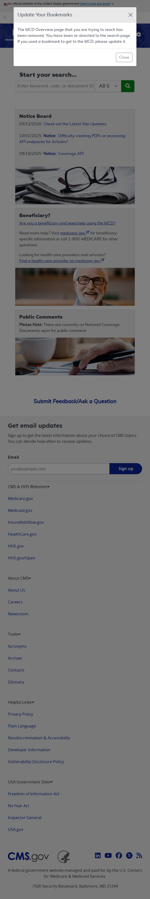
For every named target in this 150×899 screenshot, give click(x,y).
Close (124, 57)
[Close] (130, 15)
